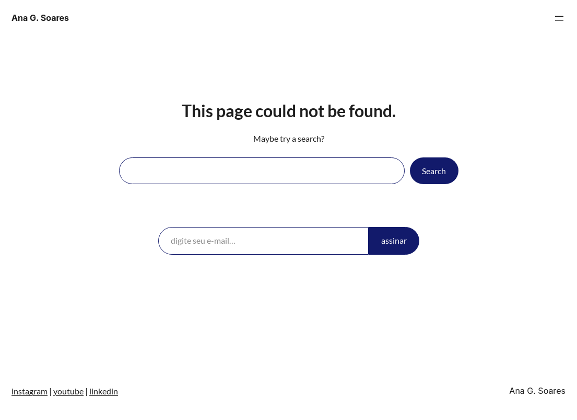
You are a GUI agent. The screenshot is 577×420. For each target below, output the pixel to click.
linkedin (103, 391)
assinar (394, 240)
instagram (29, 391)
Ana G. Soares (40, 18)
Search (434, 171)
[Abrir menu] (559, 18)
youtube (68, 391)
